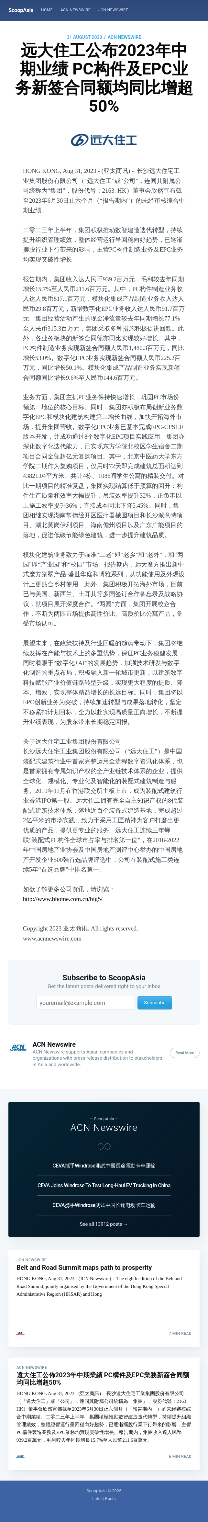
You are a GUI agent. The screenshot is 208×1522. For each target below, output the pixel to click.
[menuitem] (47, 10)
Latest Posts (104, 1498)
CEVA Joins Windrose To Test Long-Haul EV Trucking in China (104, 1185)
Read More (184, 1053)
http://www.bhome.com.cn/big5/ (63, 899)
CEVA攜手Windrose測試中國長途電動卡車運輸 (103, 1165)
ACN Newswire (75, 10)
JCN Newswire (113, 10)
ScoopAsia (20, 10)
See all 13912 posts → (104, 1224)
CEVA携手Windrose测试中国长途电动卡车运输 (103, 1205)
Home (47, 10)
